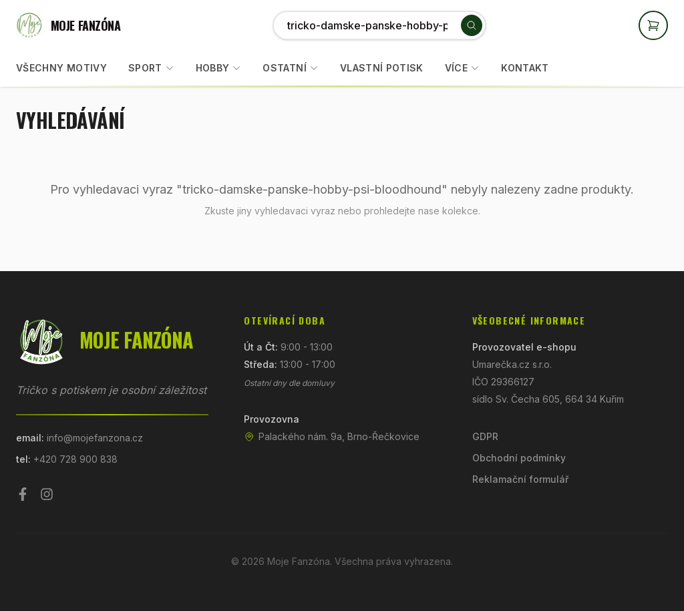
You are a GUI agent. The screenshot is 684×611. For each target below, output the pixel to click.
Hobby (213, 67)
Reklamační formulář (520, 479)
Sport (145, 67)
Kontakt (524, 67)
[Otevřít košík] (653, 25)
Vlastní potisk (381, 67)
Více (462, 67)
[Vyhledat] (471, 25)
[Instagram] (46, 494)
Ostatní (284, 67)
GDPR (485, 436)
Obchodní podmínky (519, 457)
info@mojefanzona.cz (95, 437)
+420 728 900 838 (75, 459)
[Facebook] (22, 494)
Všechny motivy (61, 67)
